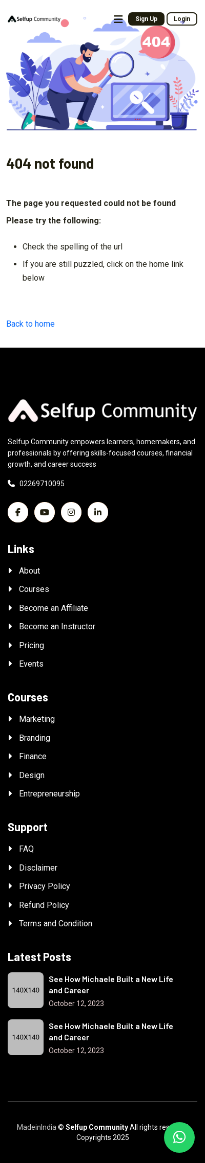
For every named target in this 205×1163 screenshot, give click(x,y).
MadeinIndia (36, 1127)
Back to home (30, 324)
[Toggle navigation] (118, 19)
